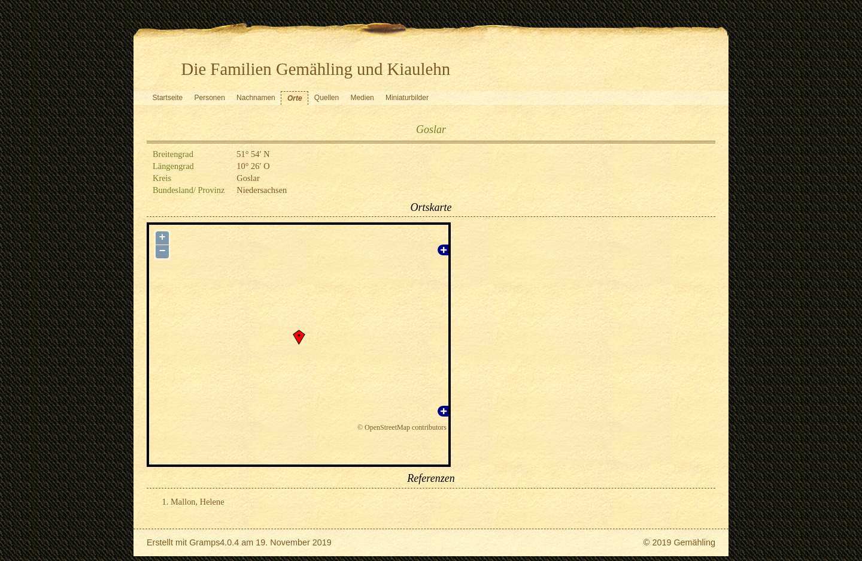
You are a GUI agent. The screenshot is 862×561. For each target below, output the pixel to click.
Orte (294, 98)
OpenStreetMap (387, 427)
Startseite (168, 98)
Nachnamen (255, 98)
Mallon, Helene (197, 501)
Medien (362, 98)
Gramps (204, 542)
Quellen (326, 98)
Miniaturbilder (407, 98)
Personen (209, 98)
